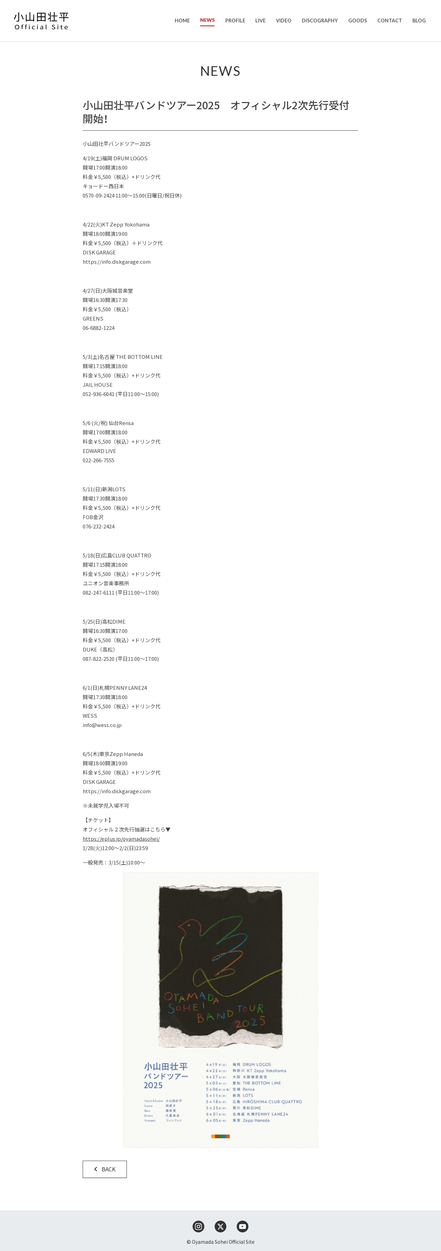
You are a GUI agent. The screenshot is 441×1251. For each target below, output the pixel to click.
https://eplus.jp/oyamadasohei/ (121, 838)
